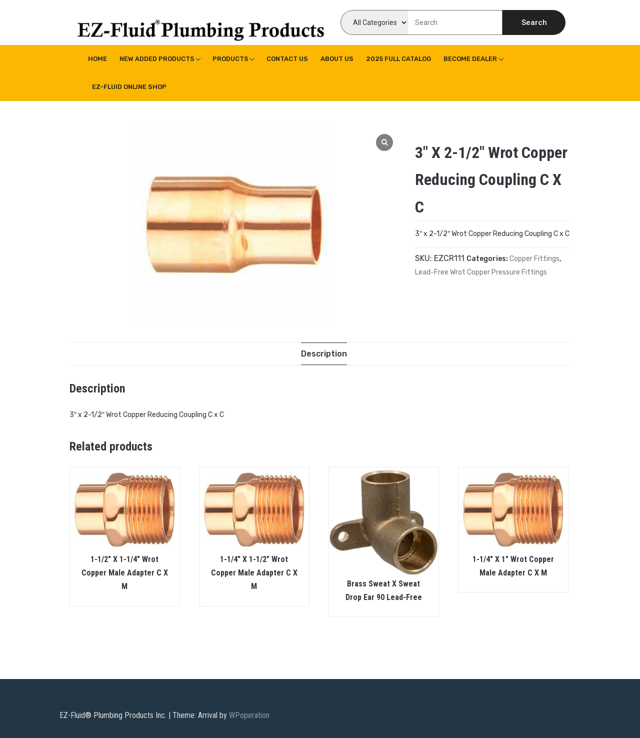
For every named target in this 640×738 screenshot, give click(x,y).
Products (230, 58)
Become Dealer (470, 58)
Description (324, 353)
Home (97, 58)
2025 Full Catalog (398, 58)
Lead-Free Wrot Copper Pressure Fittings (481, 272)
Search (534, 22)
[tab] (324, 353)
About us (337, 58)
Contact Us (287, 58)
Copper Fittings (535, 258)
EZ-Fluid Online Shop (129, 86)
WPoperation (249, 715)
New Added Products (157, 58)
